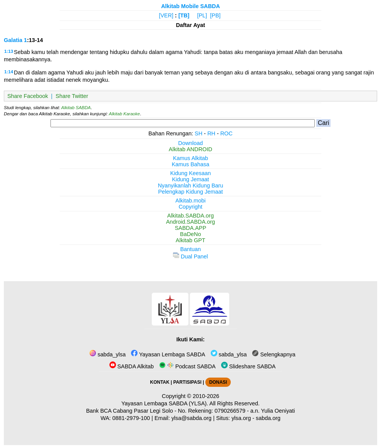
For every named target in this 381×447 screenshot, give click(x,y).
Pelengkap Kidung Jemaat (190, 192)
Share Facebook (27, 96)
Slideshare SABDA (248, 366)
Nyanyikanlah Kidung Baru (190, 185)
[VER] (166, 15)
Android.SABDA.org (190, 222)
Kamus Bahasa (191, 164)
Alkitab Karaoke (124, 113)
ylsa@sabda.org (191, 418)
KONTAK (160, 382)
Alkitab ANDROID (190, 149)
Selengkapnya (273, 354)
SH (198, 133)
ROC (226, 133)
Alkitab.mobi (190, 200)
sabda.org (268, 418)
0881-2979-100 (131, 418)
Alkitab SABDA (76, 107)
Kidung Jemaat (190, 179)
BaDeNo (190, 234)
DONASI (218, 382)
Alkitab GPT (190, 240)
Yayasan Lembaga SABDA (168, 354)
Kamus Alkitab (190, 158)
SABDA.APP (190, 228)
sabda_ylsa (107, 354)
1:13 (8, 51)
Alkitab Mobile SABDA (190, 6)
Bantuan (190, 249)
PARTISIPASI (187, 382)
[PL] (202, 15)
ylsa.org (241, 418)
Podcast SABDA (187, 366)
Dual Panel (190, 256)
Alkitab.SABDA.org (190, 216)
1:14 (8, 71)
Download (190, 143)
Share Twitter (71, 96)
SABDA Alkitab (131, 366)
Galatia (13, 40)
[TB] (184, 15)
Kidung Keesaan (190, 173)
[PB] (215, 15)
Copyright (191, 207)
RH (211, 133)
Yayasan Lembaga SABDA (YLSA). (164, 403)
